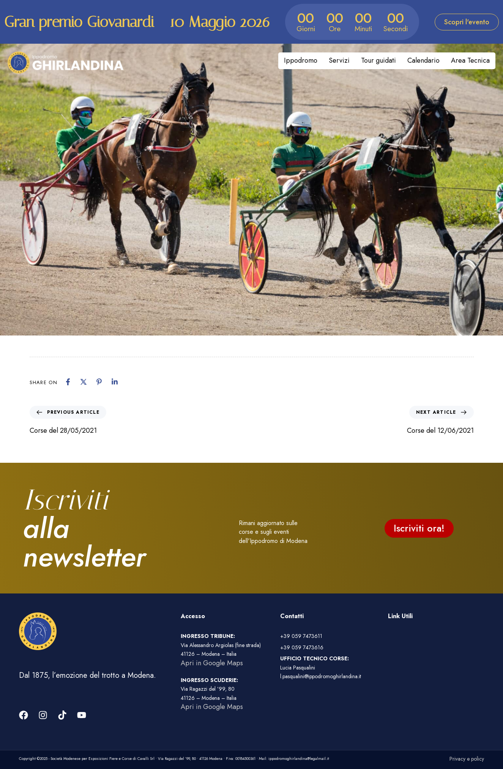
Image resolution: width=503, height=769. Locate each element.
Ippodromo (300, 60)
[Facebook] (68, 381)
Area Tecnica (470, 60)
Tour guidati (378, 60)
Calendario (423, 60)
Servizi (339, 60)
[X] (83, 381)
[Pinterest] (99, 381)
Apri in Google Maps (212, 663)
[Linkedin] (114, 381)
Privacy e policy (466, 759)
